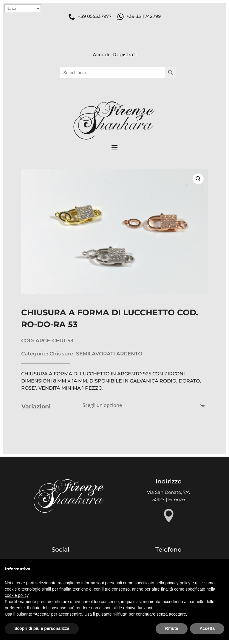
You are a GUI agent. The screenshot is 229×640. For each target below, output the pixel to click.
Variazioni (36, 406)
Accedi (101, 54)
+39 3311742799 (143, 16)
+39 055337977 (95, 16)
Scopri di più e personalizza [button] (41, 628)
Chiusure (61, 354)
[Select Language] (22, 8)
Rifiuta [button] (171, 628)
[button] (198, 179)
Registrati (125, 54)
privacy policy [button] (178, 582)
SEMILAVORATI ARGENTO (109, 354)
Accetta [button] (207, 628)
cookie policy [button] (16, 595)
